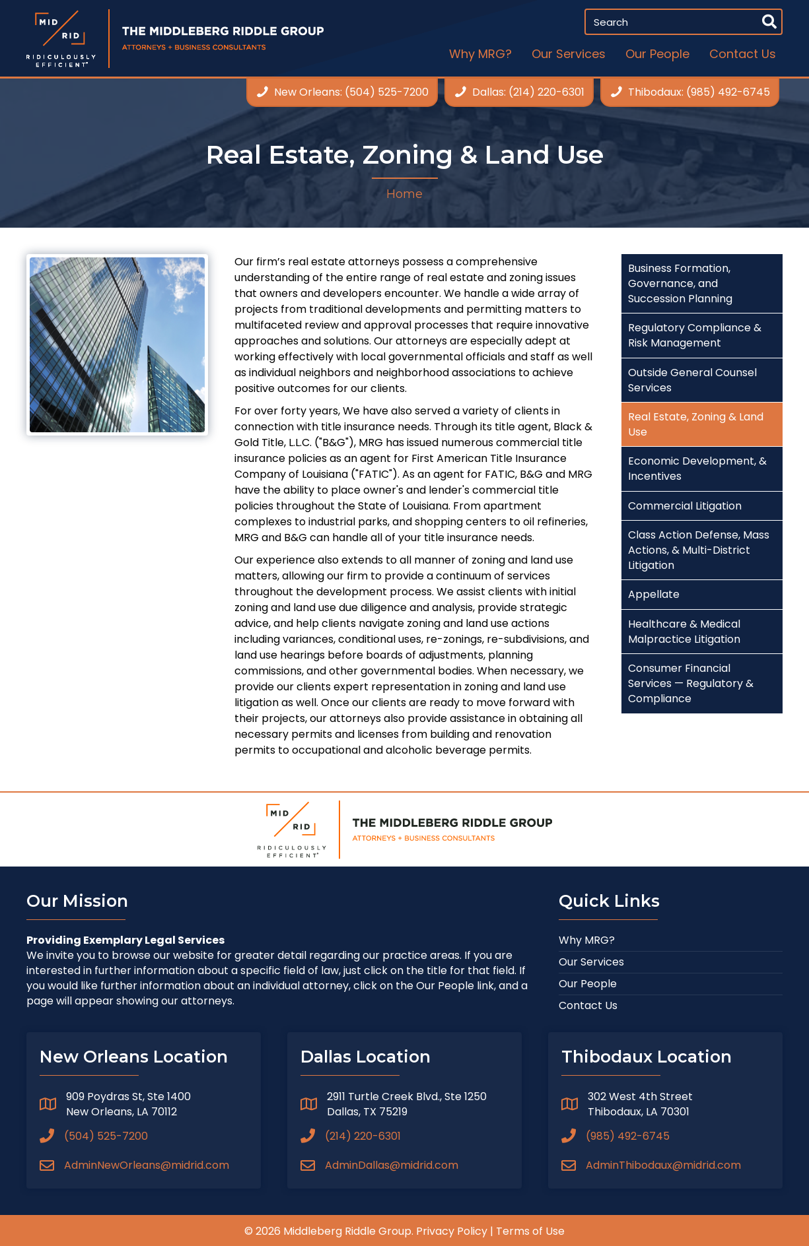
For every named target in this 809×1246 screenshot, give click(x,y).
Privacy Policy (451, 1231)
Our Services (591, 961)
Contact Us (588, 1005)
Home (404, 194)
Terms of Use (530, 1231)
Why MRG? (587, 940)
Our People (588, 983)
